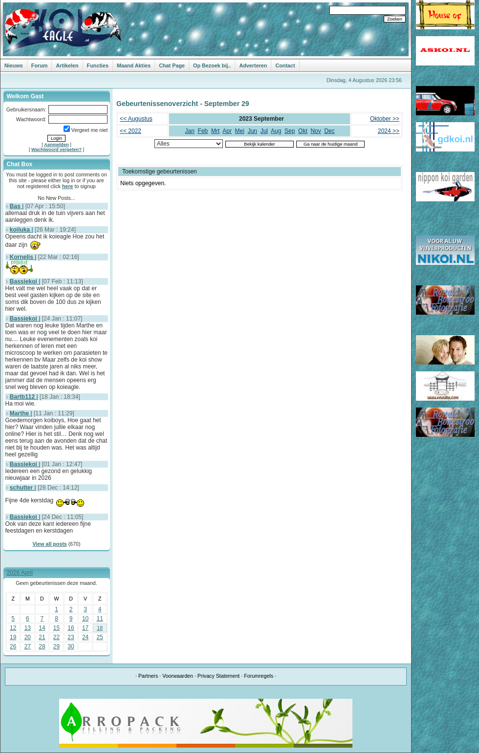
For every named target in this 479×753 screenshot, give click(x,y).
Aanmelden (56, 144)
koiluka (21, 229)
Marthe (20, 413)
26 (13, 646)
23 (70, 637)
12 (13, 627)
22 (56, 637)
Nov (315, 131)
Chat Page (172, 65)
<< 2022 (130, 131)
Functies (98, 65)
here (67, 186)
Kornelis (22, 257)
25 (100, 637)
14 (42, 627)
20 (27, 637)
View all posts (49, 544)
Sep (289, 131)
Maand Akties (134, 65)
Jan (190, 131)
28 (42, 646)
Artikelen (67, 65)
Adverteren (253, 65)
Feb (203, 131)
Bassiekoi (24, 281)
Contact (285, 65)
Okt (302, 131)
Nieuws (13, 65)
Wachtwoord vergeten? (56, 149)
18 (100, 628)
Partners (148, 676)
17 (85, 627)
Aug (276, 131)
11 (100, 618)
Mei (239, 131)
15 (56, 627)
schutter (22, 487)
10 (85, 618)
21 (42, 637)
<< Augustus (136, 118)
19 (13, 637)
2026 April (20, 572)
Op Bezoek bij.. (212, 65)
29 (56, 646)
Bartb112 (23, 396)
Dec (329, 131)
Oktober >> (384, 118)
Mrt (215, 131)
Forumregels (258, 676)
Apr (227, 131)
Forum (39, 65)
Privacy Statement (218, 676)
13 (27, 627)
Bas (16, 206)
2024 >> (388, 131)
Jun (252, 131)
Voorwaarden (177, 676)
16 (70, 627)
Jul (264, 131)
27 (27, 646)
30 (70, 646)
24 (85, 637)
